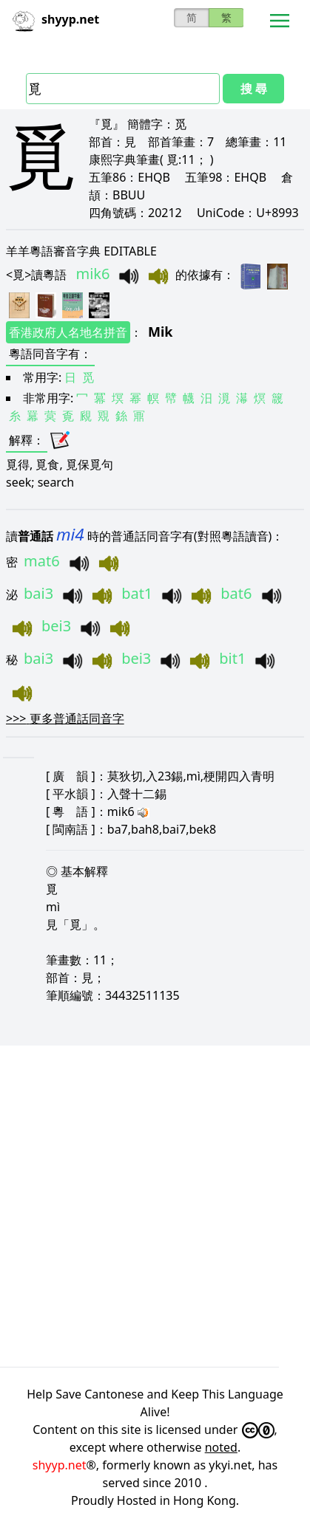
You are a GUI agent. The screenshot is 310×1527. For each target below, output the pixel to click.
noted (221, 1447)
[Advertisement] (155, 1206)
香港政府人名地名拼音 (68, 332)
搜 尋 (253, 88)
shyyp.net (60, 1465)
